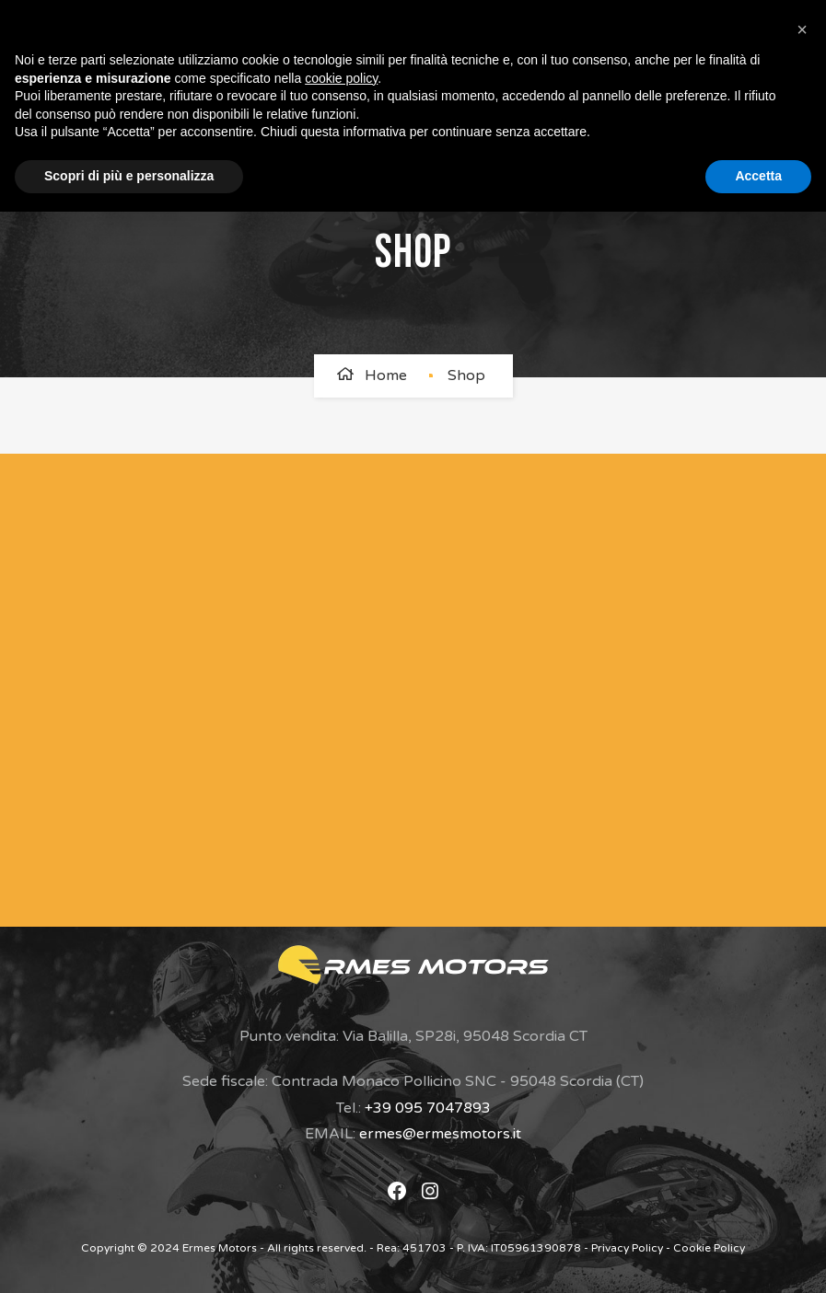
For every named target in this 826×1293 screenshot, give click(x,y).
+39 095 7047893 (428, 1108)
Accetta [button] (758, 175)
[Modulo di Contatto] (393, 686)
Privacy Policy (627, 1247)
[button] (802, 29)
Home (386, 375)
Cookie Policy (709, 1247)
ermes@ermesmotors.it (440, 1134)
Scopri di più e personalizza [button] (129, 175)
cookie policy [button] (341, 78)
